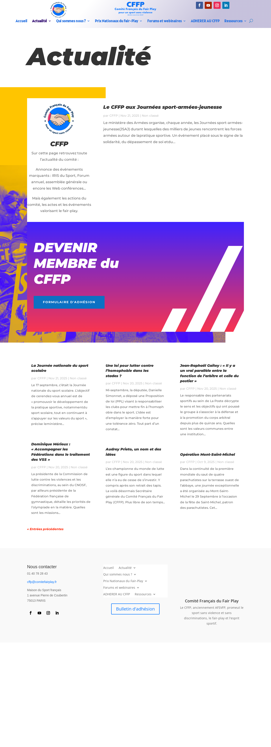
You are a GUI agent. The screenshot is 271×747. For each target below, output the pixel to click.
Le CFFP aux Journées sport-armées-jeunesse (162, 107)
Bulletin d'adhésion (135, 609)
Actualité (39, 21)
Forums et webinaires (164, 21)
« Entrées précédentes (45, 529)
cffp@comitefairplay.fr (42, 582)
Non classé (150, 116)
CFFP (113, 116)
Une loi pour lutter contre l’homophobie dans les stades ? (129, 370)
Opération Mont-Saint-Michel (207, 454)
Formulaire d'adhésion (69, 302)
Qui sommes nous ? (71, 21)
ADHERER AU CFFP (205, 21)
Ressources (233, 21)
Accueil (21, 21)
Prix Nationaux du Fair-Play (116, 21)
